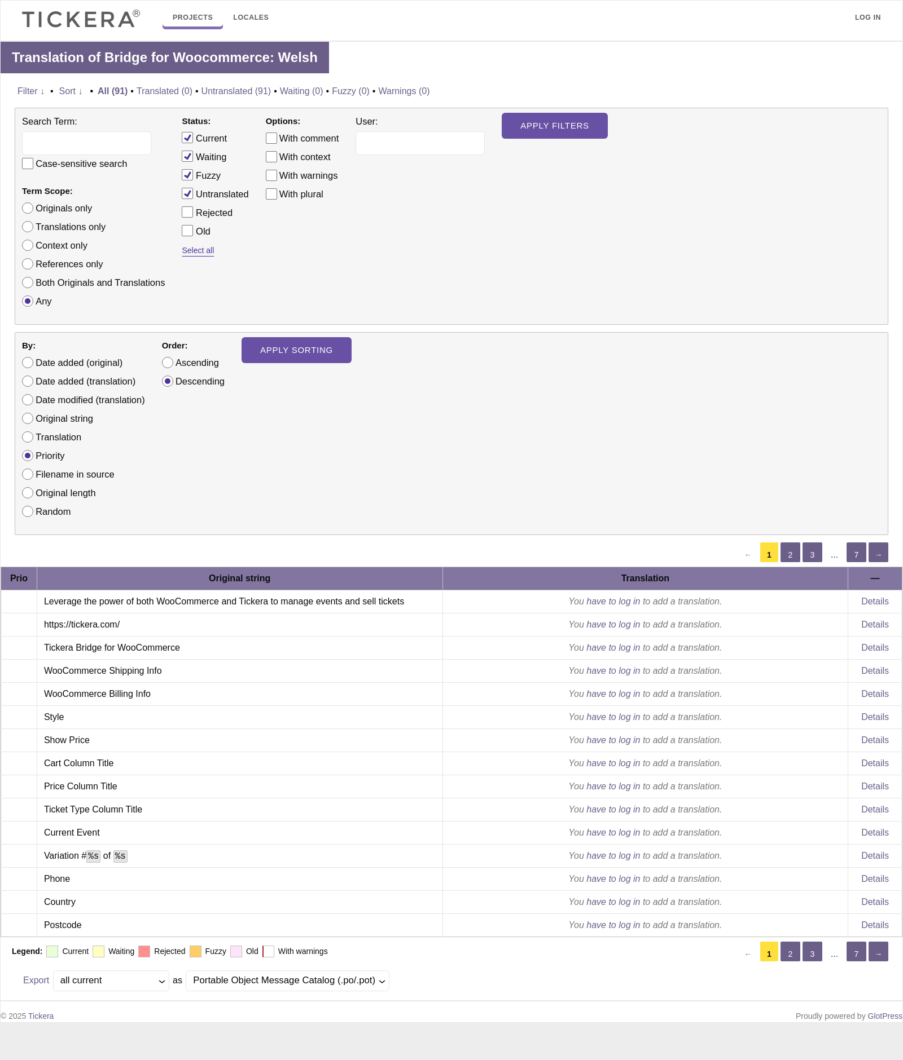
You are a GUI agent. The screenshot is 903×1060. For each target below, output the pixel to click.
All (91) (113, 91)
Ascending (197, 362)
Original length (65, 493)
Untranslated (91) (236, 91)
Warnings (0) (403, 91)
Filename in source (75, 474)
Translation (58, 437)
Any (43, 301)
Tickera (41, 1016)
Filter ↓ (31, 91)
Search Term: (49, 121)
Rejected (207, 212)
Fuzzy (201, 174)
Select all (198, 250)
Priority (50, 455)
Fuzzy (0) (351, 91)
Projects (193, 17)
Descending (200, 381)
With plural (301, 194)
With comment (309, 138)
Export (36, 980)
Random (53, 511)
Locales (251, 17)
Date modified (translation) (90, 400)
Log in (868, 17)
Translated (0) (164, 91)
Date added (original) (79, 362)
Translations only (71, 227)
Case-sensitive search (81, 163)
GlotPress (885, 1016)
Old (196, 230)
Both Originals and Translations (100, 282)
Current (204, 137)
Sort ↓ (71, 91)
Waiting (204, 156)
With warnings (308, 175)
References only (69, 264)
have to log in (613, 601)
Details (875, 601)
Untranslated (215, 193)
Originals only (64, 208)
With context (305, 157)
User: (367, 121)
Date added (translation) (85, 381)
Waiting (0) (301, 91)
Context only (61, 245)
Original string (64, 418)
